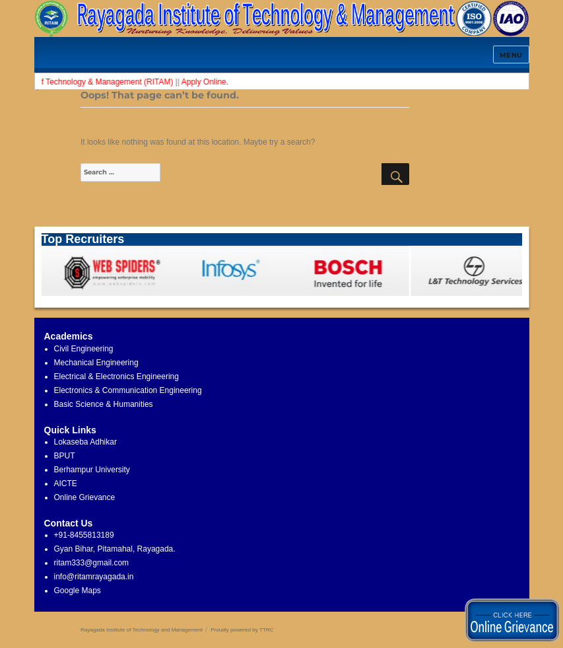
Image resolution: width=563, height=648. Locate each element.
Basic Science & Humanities (103, 404)
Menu (511, 55)
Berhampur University (92, 469)
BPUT (64, 455)
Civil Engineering (84, 348)
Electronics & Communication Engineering (128, 390)
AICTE (65, 483)
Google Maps (77, 590)
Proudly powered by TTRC (242, 630)
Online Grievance (85, 497)
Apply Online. (209, 82)
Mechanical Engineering (96, 362)
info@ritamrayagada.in (94, 576)
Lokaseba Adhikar (85, 442)
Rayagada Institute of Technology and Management (142, 630)
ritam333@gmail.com (91, 562)
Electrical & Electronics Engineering (116, 376)
